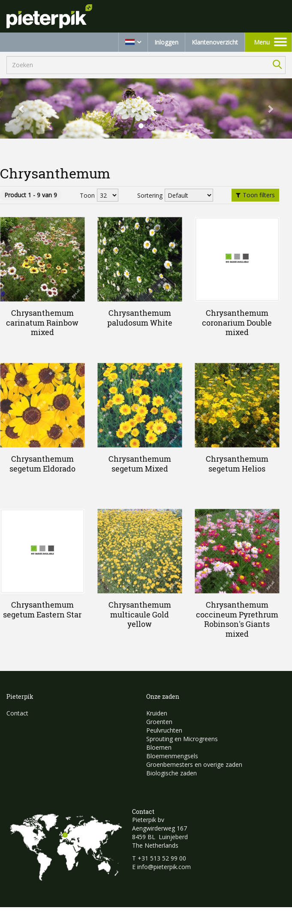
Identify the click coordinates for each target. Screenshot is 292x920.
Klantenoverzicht (215, 42)
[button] (22, 108)
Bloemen (159, 747)
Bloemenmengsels (172, 756)
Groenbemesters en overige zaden (194, 764)
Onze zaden (162, 696)
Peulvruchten (164, 730)
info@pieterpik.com (164, 867)
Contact (17, 713)
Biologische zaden (171, 773)
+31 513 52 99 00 (162, 858)
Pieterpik (19, 696)
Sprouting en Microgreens (182, 739)
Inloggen (166, 42)
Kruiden (156, 713)
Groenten (159, 722)
